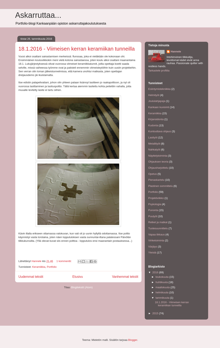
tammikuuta (163, 297)
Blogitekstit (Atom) (82, 287)
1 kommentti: (64, 261)
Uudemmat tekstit (30, 276)
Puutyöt (152, 216)
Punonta (153, 210)
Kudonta (153, 125)
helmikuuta (162, 292)
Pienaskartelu (156, 179)
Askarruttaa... (38, 15)
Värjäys (152, 246)
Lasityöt (152, 137)
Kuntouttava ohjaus (159, 131)
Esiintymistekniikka (159, 88)
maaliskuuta (163, 287)
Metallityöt (154, 143)
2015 (155, 313)
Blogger (132, 339)
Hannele (176, 51)
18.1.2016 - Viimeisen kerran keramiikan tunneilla (76, 49)
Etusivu (77, 276)
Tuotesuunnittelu (158, 228)
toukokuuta (162, 276)
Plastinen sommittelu (160, 186)
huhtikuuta (162, 282)
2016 (155, 272)
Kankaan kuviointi (158, 107)
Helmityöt (153, 95)
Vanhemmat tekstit (125, 276)
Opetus (152, 173)
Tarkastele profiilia (158, 70)
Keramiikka (38, 266)
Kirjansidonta (156, 119)
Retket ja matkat (157, 222)
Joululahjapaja (156, 101)
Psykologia (154, 204)
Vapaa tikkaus (156, 234)
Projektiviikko (156, 198)
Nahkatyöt (154, 149)
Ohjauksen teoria (158, 161)
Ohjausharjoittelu (158, 167)
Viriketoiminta (156, 240)
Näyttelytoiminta (157, 155)
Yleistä (152, 252)
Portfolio (52, 266)
